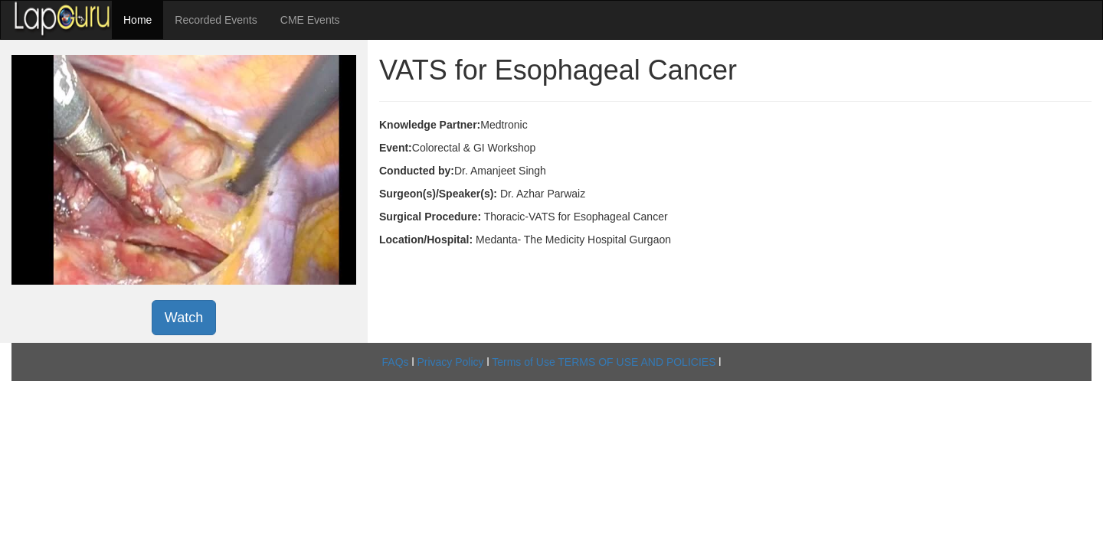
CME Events (310, 20)
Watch (184, 317)
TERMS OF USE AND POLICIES (636, 362)
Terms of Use (523, 362)
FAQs (395, 362)
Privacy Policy (450, 362)
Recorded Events (216, 20)
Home (137, 20)
